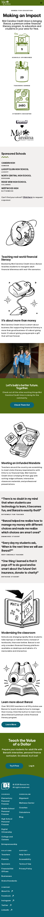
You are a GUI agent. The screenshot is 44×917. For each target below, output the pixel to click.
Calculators (24, 812)
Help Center (24, 855)
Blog (21, 817)
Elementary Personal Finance (6, 801)
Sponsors (5, 864)
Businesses (6, 876)
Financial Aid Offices (7, 870)
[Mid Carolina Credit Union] (6, 2)
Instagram (8, 900)
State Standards (9, 881)
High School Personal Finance (6, 821)
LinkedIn (7, 910)
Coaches (23, 808)
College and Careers (7, 838)
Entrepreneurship (9, 844)
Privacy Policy (25, 869)
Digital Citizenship (6, 830)
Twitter (6, 905)
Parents (5, 859)
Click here (28, 197)
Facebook (7, 895)
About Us (7, 891)
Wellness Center (26, 803)
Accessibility (25, 859)
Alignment (24, 798)
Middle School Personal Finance (7, 811)
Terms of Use (25, 864)
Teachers (5, 855)
